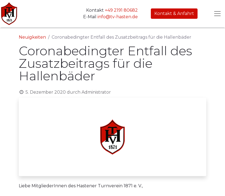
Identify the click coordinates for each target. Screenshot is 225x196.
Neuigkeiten (32, 37)
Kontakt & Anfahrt (174, 13)
